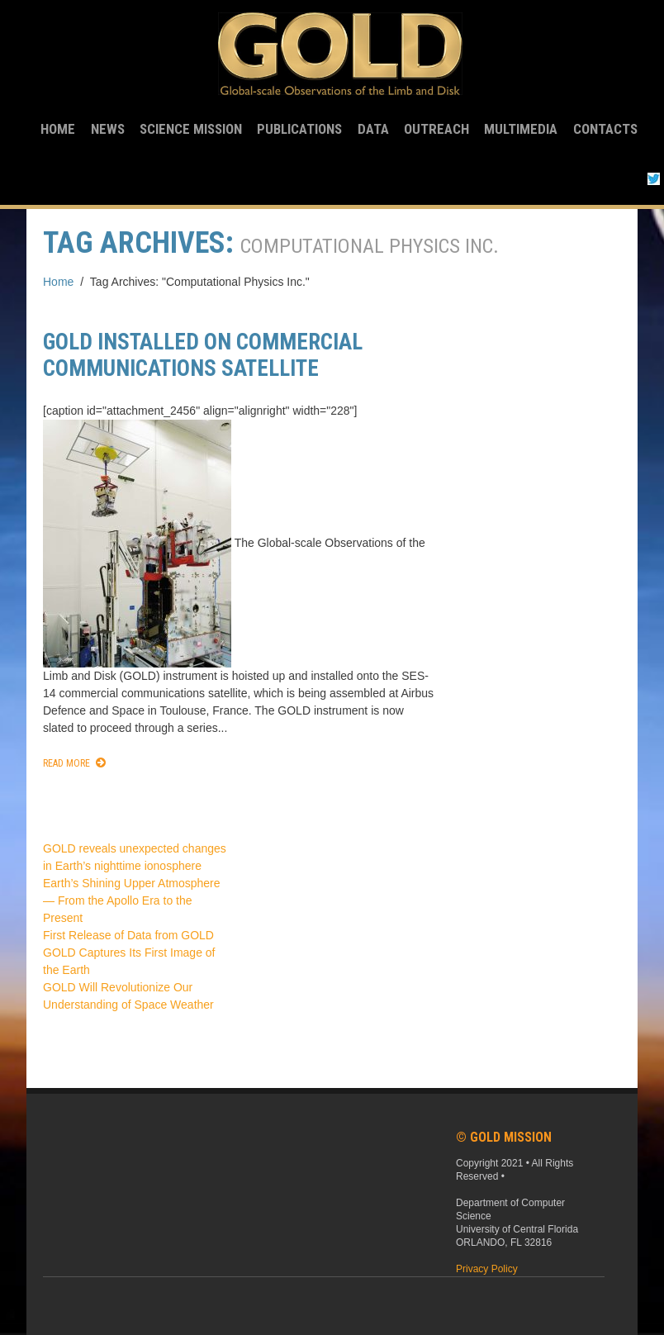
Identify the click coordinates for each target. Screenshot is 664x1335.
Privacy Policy (487, 1269)
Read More (66, 763)
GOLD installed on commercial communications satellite (203, 355)
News (108, 129)
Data (373, 129)
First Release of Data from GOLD (128, 935)
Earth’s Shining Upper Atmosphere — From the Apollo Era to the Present (132, 900)
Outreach (436, 129)
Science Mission (191, 129)
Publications (299, 129)
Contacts (605, 129)
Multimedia (520, 129)
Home (57, 129)
